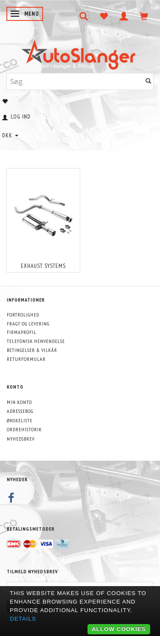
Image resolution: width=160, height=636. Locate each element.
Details (23, 619)
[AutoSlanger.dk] (80, 53)
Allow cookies (119, 629)
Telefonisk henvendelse (36, 341)
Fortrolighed (23, 314)
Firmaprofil (21, 332)
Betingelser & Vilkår (32, 350)
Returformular (26, 359)
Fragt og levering (28, 323)
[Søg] (148, 81)
